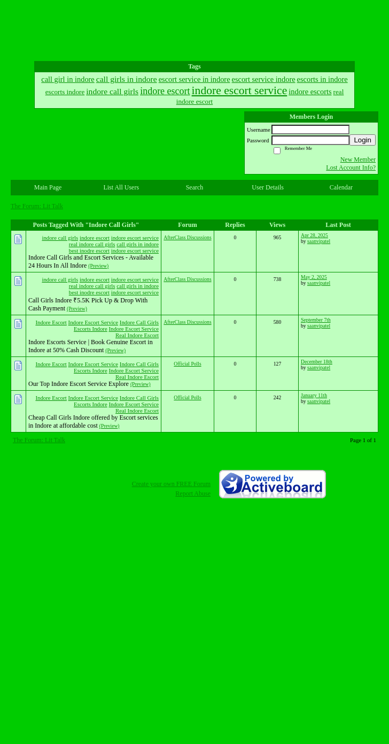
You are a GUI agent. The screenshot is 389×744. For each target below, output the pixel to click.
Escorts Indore (90, 328)
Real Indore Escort (137, 335)
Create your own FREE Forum (171, 484)
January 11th (314, 395)
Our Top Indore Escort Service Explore (78, 384)
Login (362, 140)
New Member (358, 159)
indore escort (95, 237)
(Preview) (98, 266)
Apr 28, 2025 (314, 235)
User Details (268, 187)
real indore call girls (92, 244)
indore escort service (135, 237)
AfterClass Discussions (187, 237)
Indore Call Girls (139, 322)
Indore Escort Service (93, 322)
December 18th (316, 362)
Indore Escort (50, 322)
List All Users (121, 187)
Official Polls (187, 364)
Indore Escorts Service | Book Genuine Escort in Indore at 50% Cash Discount (90, 346)
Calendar (341, 187)
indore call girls (60, 237)
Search (195, 187)
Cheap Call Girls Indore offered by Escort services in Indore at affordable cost (93, 421)
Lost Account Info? (351, 167)
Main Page (48, 187)
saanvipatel (318, 241)
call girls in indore (137, 244)
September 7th (316, 320)
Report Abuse (193, 493)
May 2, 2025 (314, 277)
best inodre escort (89, 250)
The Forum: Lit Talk (37, 206)
